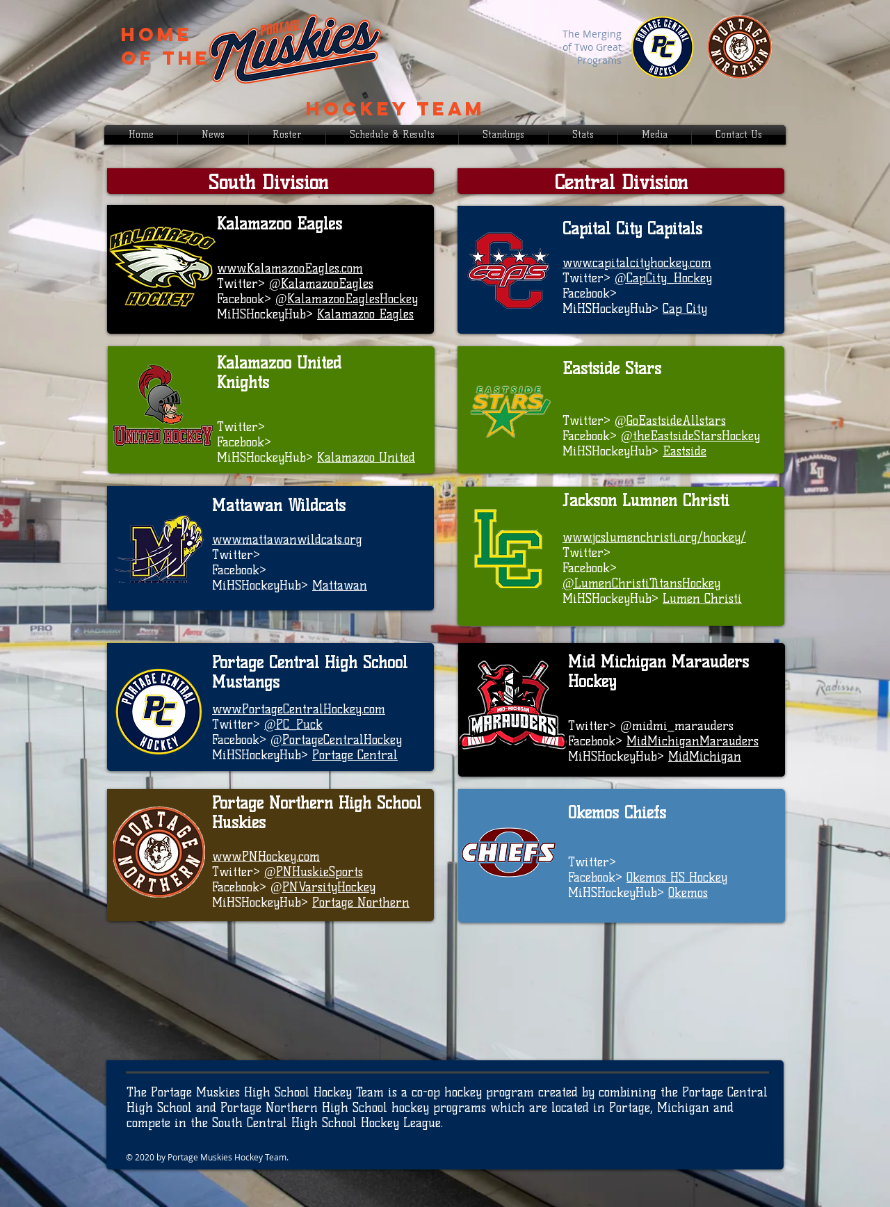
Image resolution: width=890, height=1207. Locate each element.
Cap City (685, 308)
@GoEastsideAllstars (670, 420)
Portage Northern (361, 902)
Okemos (688, 892)
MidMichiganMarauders (692, 741)
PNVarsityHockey (328, 887)
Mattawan (339, 585)
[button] (583, 135)
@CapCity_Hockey (663, 278)
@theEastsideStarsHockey (690, 436)
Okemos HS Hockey (676, 877)
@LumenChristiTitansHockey (641, 583)
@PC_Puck (293, 724)
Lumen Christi (702, 598)
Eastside (684, 451)
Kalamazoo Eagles (365, 314)
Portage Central (355, 755)
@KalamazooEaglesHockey (346, 299)
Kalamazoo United (366, 457)
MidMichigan (704, 756)
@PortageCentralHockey (336, 739)
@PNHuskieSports (313, 872)
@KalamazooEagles (321, 283)
